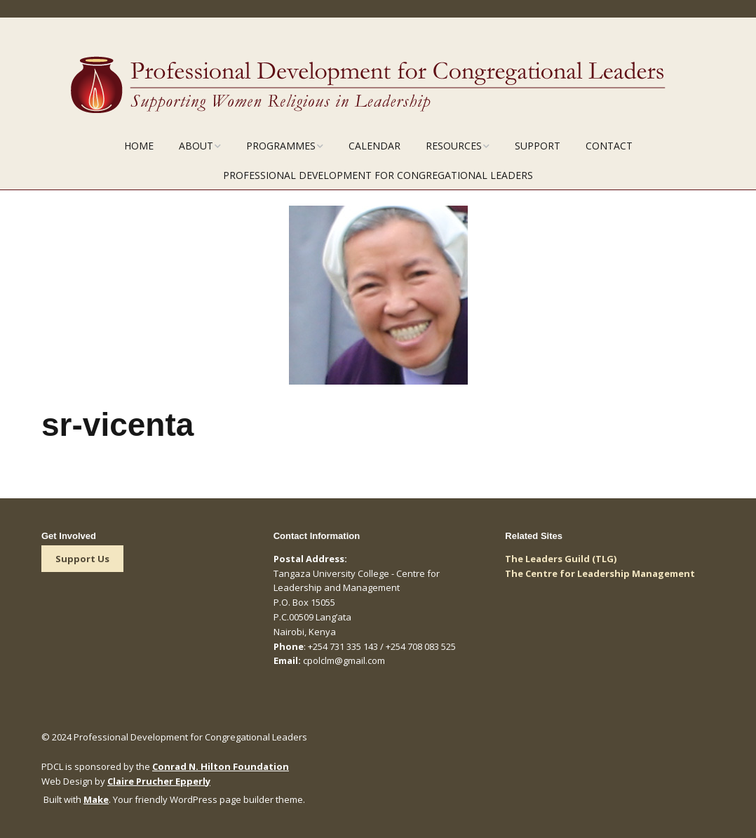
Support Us (82, 558)
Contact (609, 145)
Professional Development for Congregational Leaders (378, 175)
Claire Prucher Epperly (158, 781)
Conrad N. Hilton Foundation (220, 766)
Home (139, 145)
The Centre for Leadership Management (600, 573)
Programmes (281, 145)
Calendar (374, 145)
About (196, 145)
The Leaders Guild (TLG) (560, 558)
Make (96, 799)
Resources (454, 145)
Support (537, 145)
